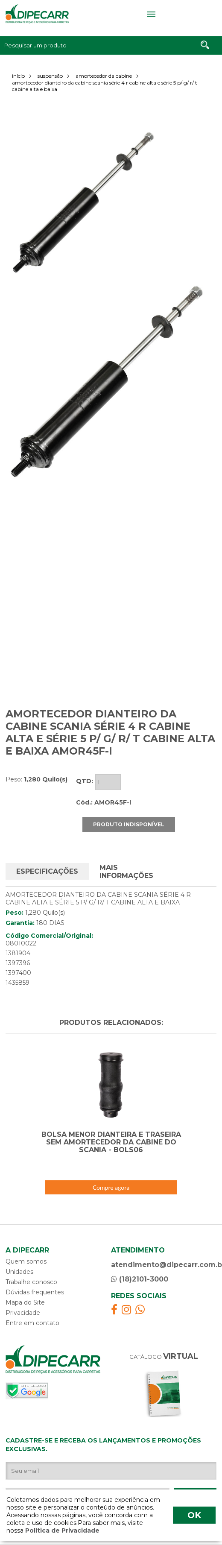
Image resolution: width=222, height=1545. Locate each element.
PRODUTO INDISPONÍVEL (128, 814)
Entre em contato (32, 1313)
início (18, 76)
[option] (83, 203)
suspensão (50, 76)
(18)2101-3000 (139, 1269)
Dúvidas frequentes (35, 1282)
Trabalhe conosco (31, 1272)
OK (194, 1515)
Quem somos (26, 1251)
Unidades (19, 1261)
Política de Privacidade (61, 1530)
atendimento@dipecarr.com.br (163, 1254)
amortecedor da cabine (104, 76)
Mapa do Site (25, 1292)
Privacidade (23, 1302)
